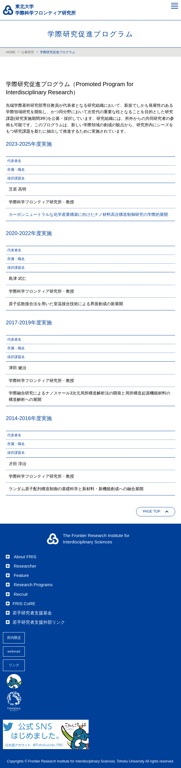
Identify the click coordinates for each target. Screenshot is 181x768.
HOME (10, 52)
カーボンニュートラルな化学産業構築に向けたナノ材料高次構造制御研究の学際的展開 (88, 214)
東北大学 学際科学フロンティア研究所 (45, 9)
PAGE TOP (151, 511)
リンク (14, 665)
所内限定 (14, 638)
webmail (14, 651)
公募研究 (27, 52)
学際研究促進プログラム (57, 52)
